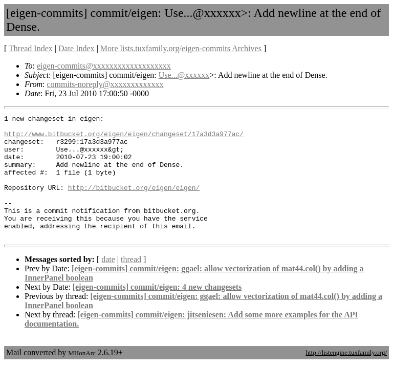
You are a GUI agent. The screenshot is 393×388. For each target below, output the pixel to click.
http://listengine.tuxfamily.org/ (346, 377)
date (108, 283)
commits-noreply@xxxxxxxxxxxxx (105, 84)
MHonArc (81, 377)
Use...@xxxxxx (184, 75)
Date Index (76, 48)
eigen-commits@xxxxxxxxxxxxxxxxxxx (104, 65)
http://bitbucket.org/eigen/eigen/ (134, 202)
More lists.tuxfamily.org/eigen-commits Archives (180, 48)
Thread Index (31, 48)
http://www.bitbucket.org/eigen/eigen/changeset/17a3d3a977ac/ (124, 138)
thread (131, 283)
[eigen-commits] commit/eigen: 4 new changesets (157, 311)
